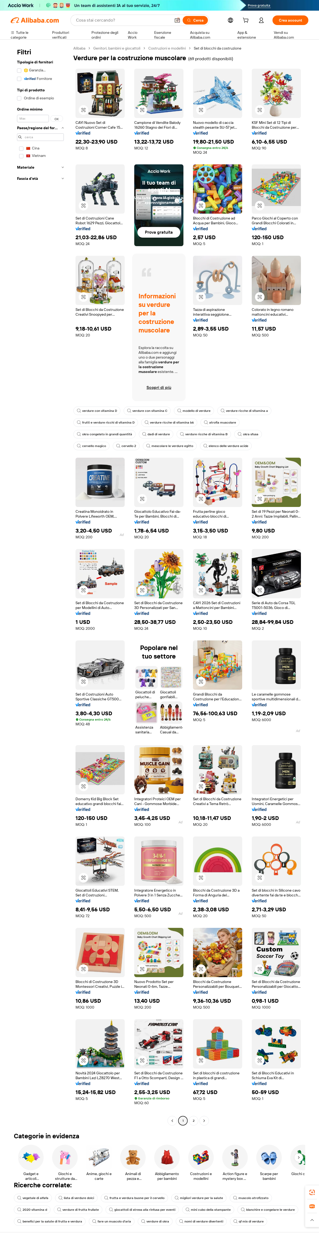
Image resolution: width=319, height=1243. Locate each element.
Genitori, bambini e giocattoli (116, 48)
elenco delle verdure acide (225, 446)
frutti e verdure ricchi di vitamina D (106, 422)
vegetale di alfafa (32, 1198)
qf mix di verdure (248, 1221)
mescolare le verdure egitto (169, 446)
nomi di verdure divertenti (201, 1221)
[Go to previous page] (172, 1121)
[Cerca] (195, 20)
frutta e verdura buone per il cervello (134, 1198)
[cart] (247, 21)
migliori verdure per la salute (199, 1198)
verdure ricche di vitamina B (204, 434)
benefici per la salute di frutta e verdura (49, 1221)
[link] (312, 1192)
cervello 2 (126, 446)
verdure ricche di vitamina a (244, 411)
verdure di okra (155, 1221)
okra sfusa (248, 434)
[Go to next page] (204, 1121)
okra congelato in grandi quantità (104, 434)
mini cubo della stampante (208, 1210)
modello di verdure (194, 411)
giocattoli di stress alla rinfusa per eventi (142, 1210)
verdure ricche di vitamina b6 (169, 422)
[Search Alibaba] (123, 20)
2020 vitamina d (32, 1210)
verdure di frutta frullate (78, 1210)
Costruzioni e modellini (167, 48)
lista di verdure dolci (76, 1198)
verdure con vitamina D (97, 411)
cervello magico (91, 446)
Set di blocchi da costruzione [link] (217, 48)
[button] (177, 20)
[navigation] (40, 585)
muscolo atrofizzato (250, 1198)
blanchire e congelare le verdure (268, 1210)
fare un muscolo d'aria (111, 1221)
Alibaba (79, 48)
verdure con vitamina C (147, 411)
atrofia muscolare (220, 422)
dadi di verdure (156, 434)
